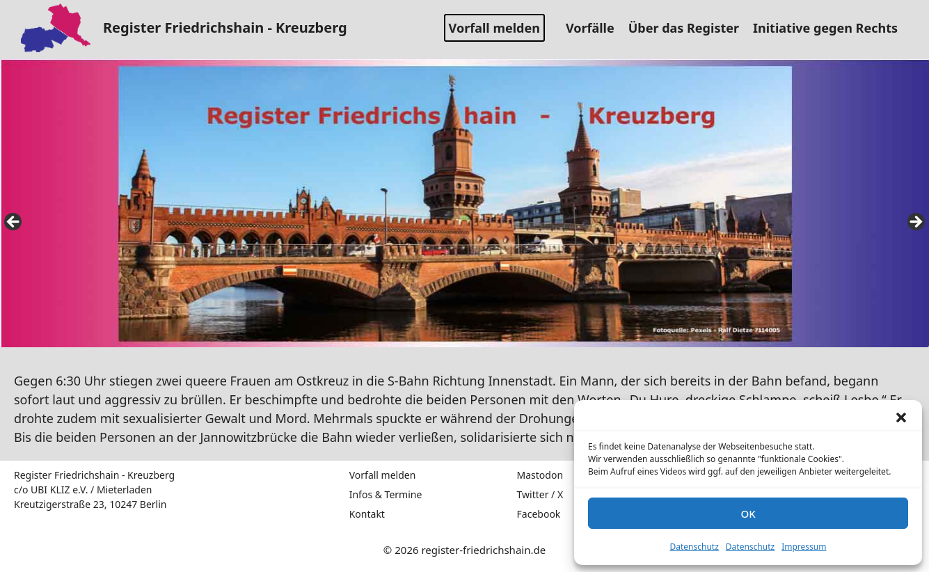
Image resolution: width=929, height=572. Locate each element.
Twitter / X (540, 494)
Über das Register (688, 27)
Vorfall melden (494, 27)
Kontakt (367, 514)
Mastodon (540, 475)
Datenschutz (694, 547)
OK (747, 514)
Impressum (803, 547)
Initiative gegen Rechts (830, 27)
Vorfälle (595, 27)
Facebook (539, 514)
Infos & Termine (385, 494)
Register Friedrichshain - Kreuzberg (225, 27)
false (13, 222)
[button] (901, 417)
